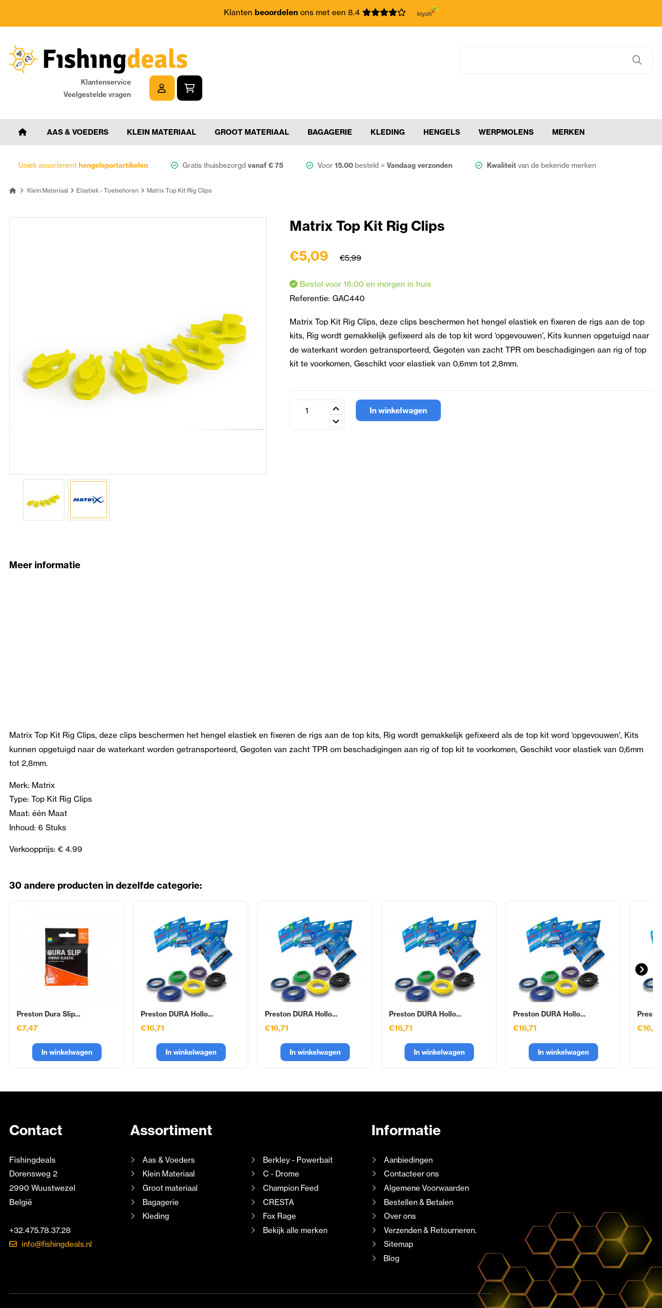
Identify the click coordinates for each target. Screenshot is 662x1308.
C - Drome (281, 1147)
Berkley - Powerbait (299, 1132)
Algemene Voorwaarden (427, 1160)
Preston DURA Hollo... (177, 986)
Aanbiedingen (409, 1132)
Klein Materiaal (161, 104)
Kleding (388, 104)
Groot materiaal (252, 104)
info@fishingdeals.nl (58, 1217)
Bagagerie (330, 104)
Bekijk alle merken (296, 1203)
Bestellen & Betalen (420, 1175)
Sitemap (399, 1217)
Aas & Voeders (77, 104)
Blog (391, 1231)
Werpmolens (506, 104)
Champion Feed (292, 1160)
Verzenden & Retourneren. (432, 1203)
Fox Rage (280, 1189)
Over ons (400, 1189)
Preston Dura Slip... (48, 986)
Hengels (441, 104)
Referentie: (311, 271)
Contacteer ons (412, 1147)
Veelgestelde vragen (548, 65)
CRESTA (278, 1175)
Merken (568, 104)
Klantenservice (556, 53)
